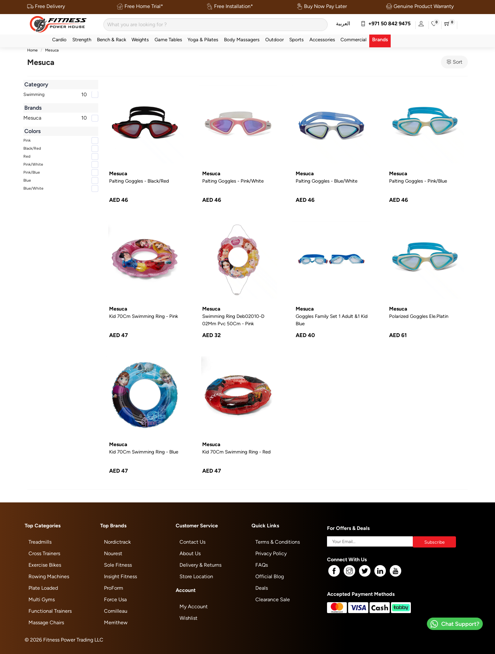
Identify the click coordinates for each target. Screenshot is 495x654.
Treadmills (40, 542)
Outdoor (274, 39)
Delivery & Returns (200, 565)
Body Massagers (241, 39)
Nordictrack (117, 542)
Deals (261, 588)
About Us (190, 553)
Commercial (353, 39)
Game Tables (168, 39)
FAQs (261, 565)
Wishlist (188, 618)
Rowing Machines (48, 576)
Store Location (196, 576)
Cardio (59, 39)
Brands (380, 39)
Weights (140, 39)
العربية (343, 23)
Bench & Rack (111, 39)
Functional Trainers (50, 611)
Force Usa (115, 599)
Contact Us (192, 542)
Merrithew (116, 622)
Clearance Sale (272, 599)
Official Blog (269, 576)
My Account (194, 606)
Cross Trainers (44, 553)
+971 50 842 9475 (386, 23)
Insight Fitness (120, 576)
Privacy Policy (271, 553)
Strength (81, 39)
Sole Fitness (118, 565)
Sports (296, 39)
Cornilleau (115, 611)
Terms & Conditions (277, 542)
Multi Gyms (41, 599)
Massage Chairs (46, 622)
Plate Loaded (43, 588)
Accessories (322, 39)
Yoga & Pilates (203, 39)
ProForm (113, 588)
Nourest (113, 553)
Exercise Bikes (44, 565)
